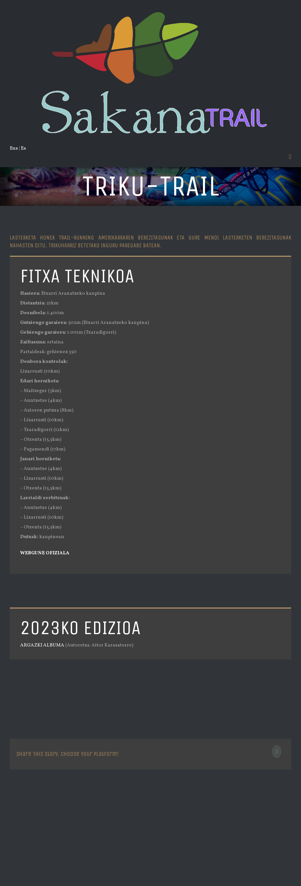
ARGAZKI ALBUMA (42, 645)
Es (23, 148)
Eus (14, 148)
